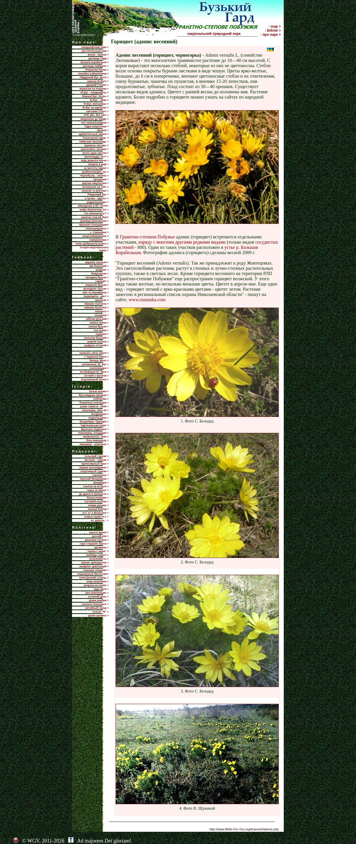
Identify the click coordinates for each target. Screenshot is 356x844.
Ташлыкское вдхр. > (95, 137)
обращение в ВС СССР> (93, 205)
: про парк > (270, 35)
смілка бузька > (99, 326)
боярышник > (100, 273)
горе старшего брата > (94, 543)
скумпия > (102, 334)
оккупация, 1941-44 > (95, 410)
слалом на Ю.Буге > (96, 486)
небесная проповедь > (94, 141)
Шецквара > (101, 482)
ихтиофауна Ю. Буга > (94, 371)
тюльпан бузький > (96, 337)
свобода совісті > (97, 555)
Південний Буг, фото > (94, 77)
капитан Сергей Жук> (95, 217)
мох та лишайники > (96, 292)
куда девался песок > (95, 160)
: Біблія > (273, 30)
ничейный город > (97, 607)
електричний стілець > (94, 577)
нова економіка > (98, 581)
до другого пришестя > (94, 494)
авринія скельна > (97, 262)
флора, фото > (99, 360)
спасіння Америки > (96, 570)
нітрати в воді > (98, 164)
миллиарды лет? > (96, 156)
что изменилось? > (96, 213)
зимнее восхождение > (94, 467)
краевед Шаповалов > (94, 221)
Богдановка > (100, 414)
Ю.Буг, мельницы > (96, 103)
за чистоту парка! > (96, 168)
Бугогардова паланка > (94, 395)
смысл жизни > (99, 532)
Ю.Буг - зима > (99, 100)
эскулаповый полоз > (95, 379)
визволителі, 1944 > (96, 436)
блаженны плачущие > (94, 402)
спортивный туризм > (94, 471)
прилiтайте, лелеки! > (95, 149)
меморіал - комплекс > (94, 444)
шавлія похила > (98, 341)
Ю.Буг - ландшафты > (94, 92)
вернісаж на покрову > (94, 88)
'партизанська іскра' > (94, 425)
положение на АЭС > (95, 186)
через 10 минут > (98, 490)
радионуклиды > (98, 202)
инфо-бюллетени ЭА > (94, 209)
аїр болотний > (99, 266)
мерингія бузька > (97, 284)
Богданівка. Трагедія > (94, 421)
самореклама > (99, 239)
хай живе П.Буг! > (97, 111)
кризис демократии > (95, 562)
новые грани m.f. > (96, 516)
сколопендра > (99, 368)
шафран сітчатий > (96, 345)
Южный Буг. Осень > (95, 96)
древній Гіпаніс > (98, 84)
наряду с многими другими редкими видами (182, 242)
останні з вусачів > (96, 375)
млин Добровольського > (92, 243)
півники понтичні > (96, 303)
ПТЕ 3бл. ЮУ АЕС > (96, 115)
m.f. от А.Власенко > (95, 512)
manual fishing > (98, 509)
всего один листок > (95, 152)
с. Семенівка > (99, 232)
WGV (33, 841)
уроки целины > (98, 615)
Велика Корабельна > (95, 62)
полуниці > (102, 315)
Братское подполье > (95, 429)
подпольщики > (99, 417)
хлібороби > (101, 398)
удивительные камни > (94, 134)
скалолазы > (100, 475)
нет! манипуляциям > (95, 122)
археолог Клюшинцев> (94, 224)
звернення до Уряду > (94, 118)
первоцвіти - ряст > (96, 296)
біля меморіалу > (98, 440)
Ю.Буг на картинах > (95, 107)
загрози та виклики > (95, 190)
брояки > (103, 130)
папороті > (102, 311)
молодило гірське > (96, 288)
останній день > (98, 596)
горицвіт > (102, 281)
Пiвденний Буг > (98, 194)
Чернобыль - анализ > (94, 175)
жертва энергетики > (95, 183)
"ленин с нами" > (98, 551)
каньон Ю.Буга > (98, 81)
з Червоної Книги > (96, 356)
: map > (275, 26)
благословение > (98, 497)
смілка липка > (99, 322)
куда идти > (101, 589)
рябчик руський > (97, 318)
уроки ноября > (99, 600)
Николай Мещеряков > (94, 478)
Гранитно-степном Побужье (147, 236)
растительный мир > (95, 50)
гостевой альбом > (96, 501)
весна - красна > (98, 54)
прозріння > (101, 179)
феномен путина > (97, 539)
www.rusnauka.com (147, 299)
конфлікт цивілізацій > (94, 566)
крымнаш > (101, 547)
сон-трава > (101, 330)
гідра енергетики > (97, 126)
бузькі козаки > (99, 391)
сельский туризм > (96, 456)
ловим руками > (98, 505)
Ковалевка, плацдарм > (93, 432)
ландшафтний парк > (95, 47)
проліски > (102, 300)
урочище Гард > (98, 58)
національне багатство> (93, 573)
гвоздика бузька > (97, 277)
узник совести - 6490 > (94, 406)
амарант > (102, 269)
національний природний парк (222, 34)
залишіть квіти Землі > (94, 352)
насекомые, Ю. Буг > (95, 364)
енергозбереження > (95, 236)
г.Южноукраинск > (97, 228)
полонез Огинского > (95, 604)
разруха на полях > (96, 585)
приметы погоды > (96, 145)
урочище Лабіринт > (95, 66)
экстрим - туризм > (96, 459)
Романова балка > (97, 69)
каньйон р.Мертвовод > (93, 73)
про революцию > (97, 592)
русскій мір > (100, 536)
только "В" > (100, 611)
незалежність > (99, 558)
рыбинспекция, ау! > (95, 171)
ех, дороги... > (100, 520)
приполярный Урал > (95, 463)
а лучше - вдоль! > (97, 198)
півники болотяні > (96, 307)
